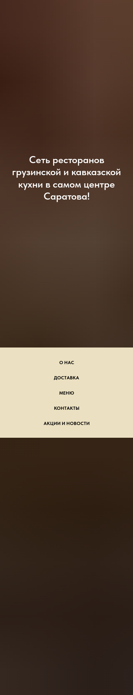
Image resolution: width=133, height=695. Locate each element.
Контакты (66, 408)
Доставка (66, 377)
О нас (66, 362)
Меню (66, 393)
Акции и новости (67, 423)
